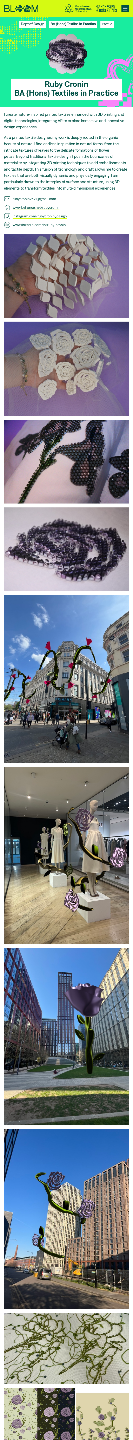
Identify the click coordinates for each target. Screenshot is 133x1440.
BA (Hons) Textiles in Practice (73, 24)
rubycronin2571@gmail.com (34, 199)
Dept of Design (32, 24)
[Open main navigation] (125, 8)
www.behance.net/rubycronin (36, 207)
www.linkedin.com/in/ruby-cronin (39, 225)
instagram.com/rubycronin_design (40, 216)
